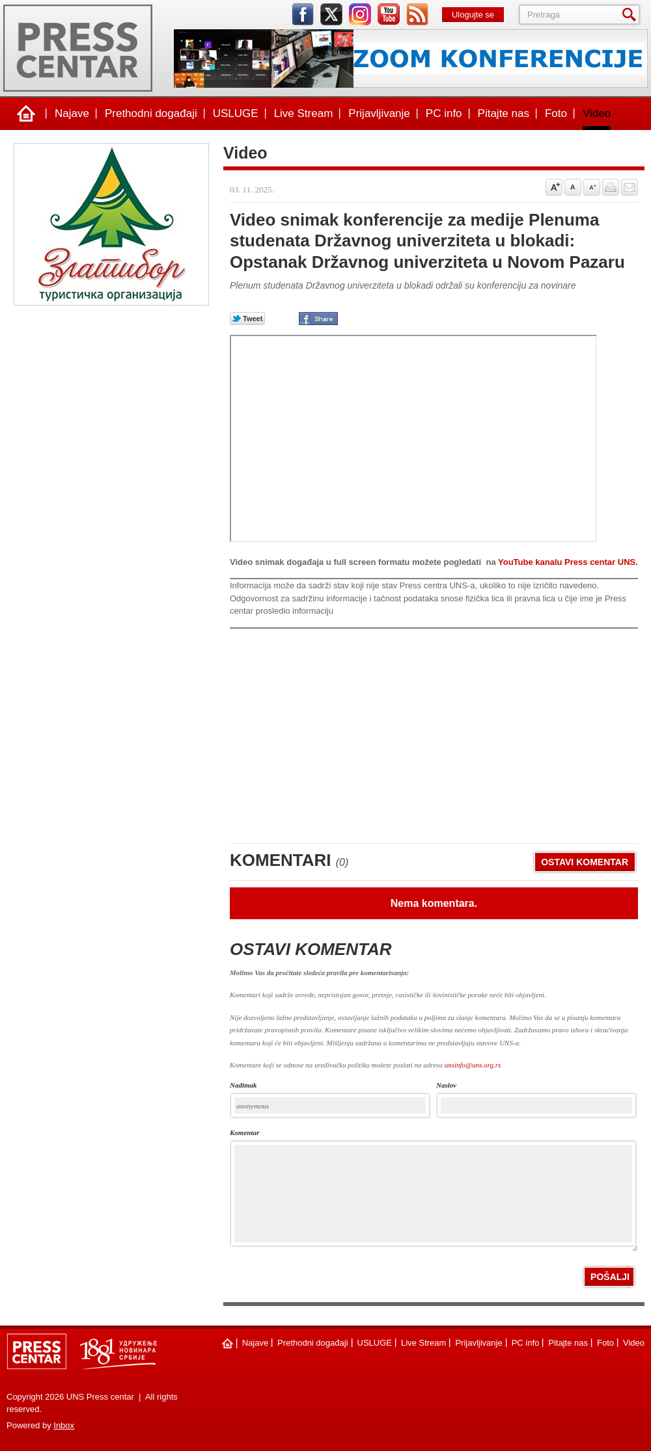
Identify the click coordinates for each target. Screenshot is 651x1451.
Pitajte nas (503, 113)
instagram (360, 14)
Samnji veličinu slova (591, 187)
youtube (389, 14)
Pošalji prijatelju (629, 187)
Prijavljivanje (378, 113)
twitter (331, 14)
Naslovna (26, 114)
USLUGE (235, 113)
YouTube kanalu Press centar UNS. (568, 562)
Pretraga (631, 14)
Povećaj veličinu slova (554, 187)
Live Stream (303, 113)
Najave (72, 113)
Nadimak (243, 1085)
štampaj (610, 187)
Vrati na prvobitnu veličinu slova (572, 187)
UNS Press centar (77, 48)
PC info (444, 113)
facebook (303, 14)
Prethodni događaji (151, 113)
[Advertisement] (327, 732)
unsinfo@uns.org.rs (473, 1065)
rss (417, 14)
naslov (446, 1085)
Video (597, 113)
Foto (556, 113)
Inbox (63, 1425)
